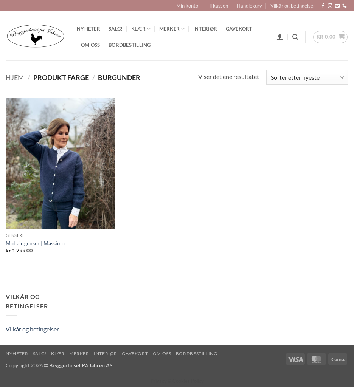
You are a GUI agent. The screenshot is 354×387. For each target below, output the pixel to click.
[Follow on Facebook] (323, 6)
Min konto (187, 6)
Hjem (15, 77)
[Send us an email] (337, 6)
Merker (172, 29)
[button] (280, 37)
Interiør (205, 29)
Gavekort (239, 29)
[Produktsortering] (307, 77)
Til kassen (217, 6)
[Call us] (344, 6)
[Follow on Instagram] (330, 6)
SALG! (116, 29)
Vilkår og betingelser (292, 6)
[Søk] (295, 37)
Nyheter (88, 29)
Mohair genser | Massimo (35, 243)
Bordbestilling (130, 45)
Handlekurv (249, 6)
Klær (141, 29)
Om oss (90, 45)
